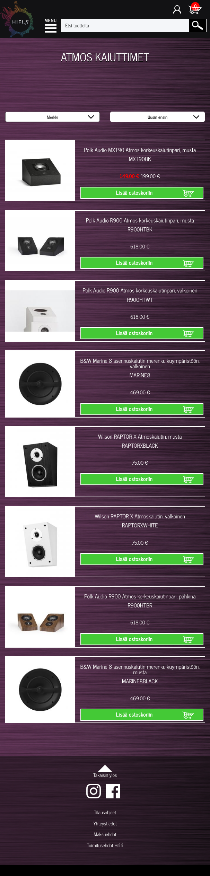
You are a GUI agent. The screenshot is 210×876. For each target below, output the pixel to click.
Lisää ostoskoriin (134, 192)
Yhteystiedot (105, 823)
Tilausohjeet (105, 812)
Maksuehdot (105, 834)
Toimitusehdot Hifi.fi (105, 845)
